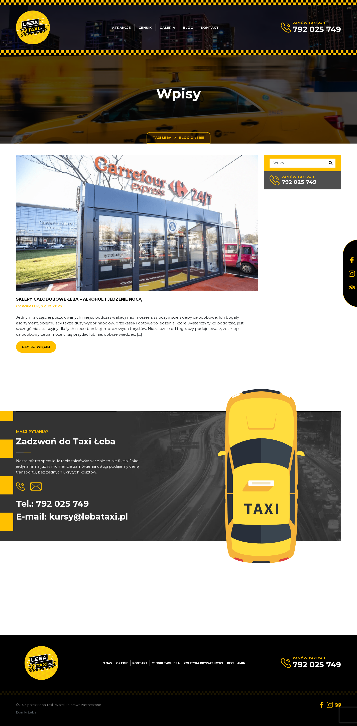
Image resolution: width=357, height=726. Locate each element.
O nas (107, 663)
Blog (188, 28)
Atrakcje (121, 28)
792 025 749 (317, 29)
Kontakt (210, 28)
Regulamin (236, 663)
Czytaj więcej (36, 350)
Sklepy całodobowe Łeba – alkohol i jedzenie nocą (79, 302)
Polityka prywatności (203, 663)
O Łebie (122, 663)
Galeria (167, 28)
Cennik (145, 28)
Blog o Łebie (191, 138)
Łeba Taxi (45, 705)
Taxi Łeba (162, 138)
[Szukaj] (301, 163)
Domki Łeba (26, 712)
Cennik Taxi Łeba (166, 663)
